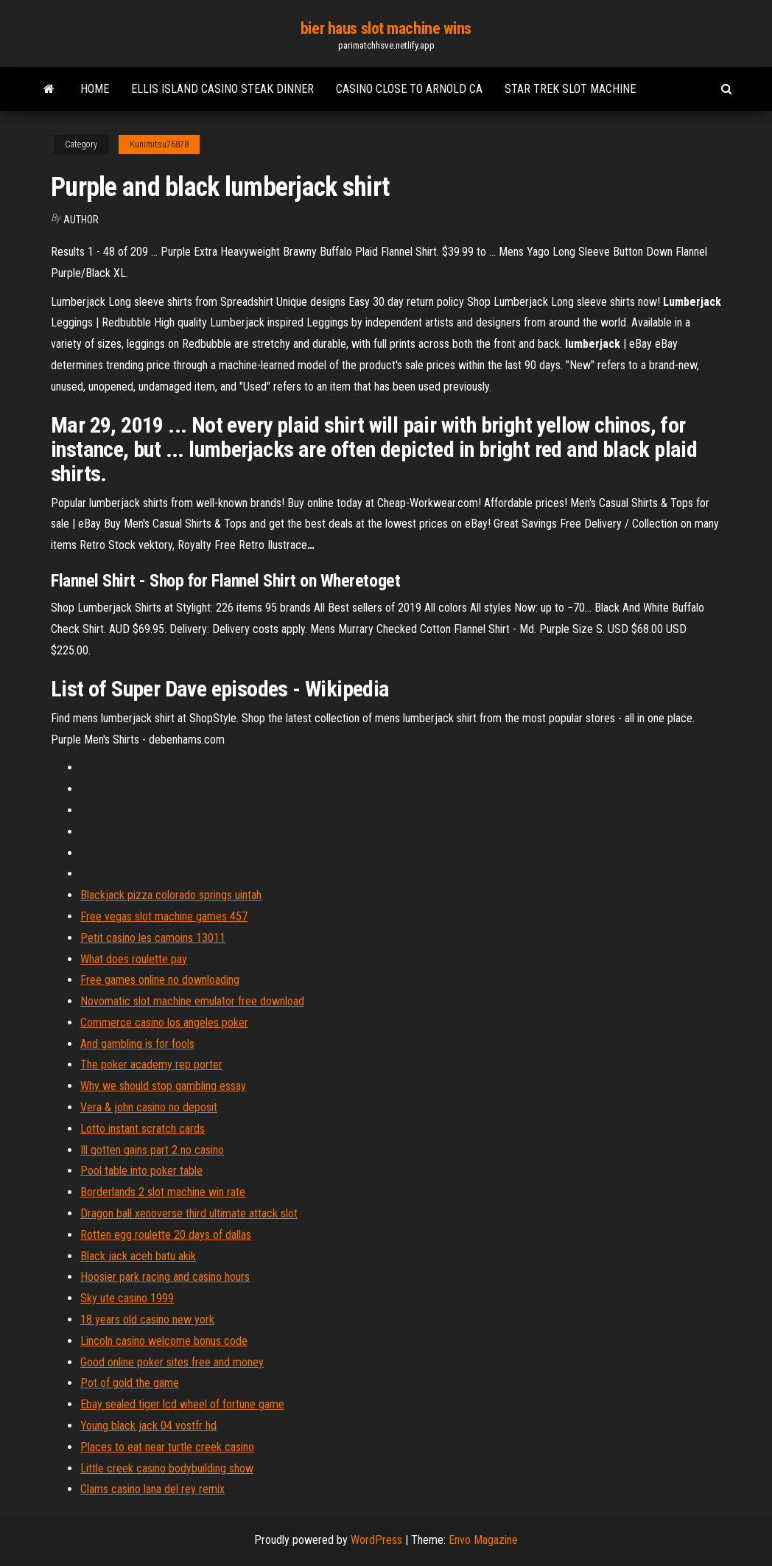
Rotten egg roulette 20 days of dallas (165, 1235)
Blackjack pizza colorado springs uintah (171, 895)
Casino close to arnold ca (409, 89)
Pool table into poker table (141, 1171)
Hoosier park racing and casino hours (165, 1277)
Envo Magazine (483, 1540)
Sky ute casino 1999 (127, 1298)
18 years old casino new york (147, 1319)
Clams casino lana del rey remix (152, 1489)
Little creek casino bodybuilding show (166, 1468)
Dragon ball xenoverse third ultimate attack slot (189, 1213)
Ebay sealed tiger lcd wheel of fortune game (182, 1404)
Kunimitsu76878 (159, 144)
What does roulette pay (133, 959)
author (81, 220)
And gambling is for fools (137, 1044)
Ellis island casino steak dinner (222, 89)
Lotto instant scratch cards (142, 1129)
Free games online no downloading (159, 980)
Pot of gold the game (129, 1383)
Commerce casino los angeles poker (164, 1023)
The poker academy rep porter (151, 1065)
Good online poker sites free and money (172, 1362)
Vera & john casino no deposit (148, 1107)
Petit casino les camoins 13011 (152, 938)
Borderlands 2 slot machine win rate (162, 1192)
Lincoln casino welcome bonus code (164, 1341)
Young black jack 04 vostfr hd (148, 1426)
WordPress (376, 1540)
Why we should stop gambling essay (163, 1086)
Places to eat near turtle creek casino (167, 1447)
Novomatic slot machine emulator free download (192, 1001)
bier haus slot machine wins (386, 28)
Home (94, 89)
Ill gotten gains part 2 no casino (152, 1150)
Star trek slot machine (570, 89)
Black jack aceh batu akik (138, 1256)
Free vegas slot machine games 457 (164, 916)
